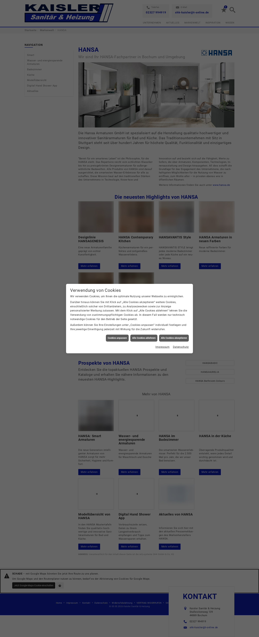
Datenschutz (181, 347)
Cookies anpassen (117, 338)
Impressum (162, 347)
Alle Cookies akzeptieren (174, 338)
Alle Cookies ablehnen (144, 338)
